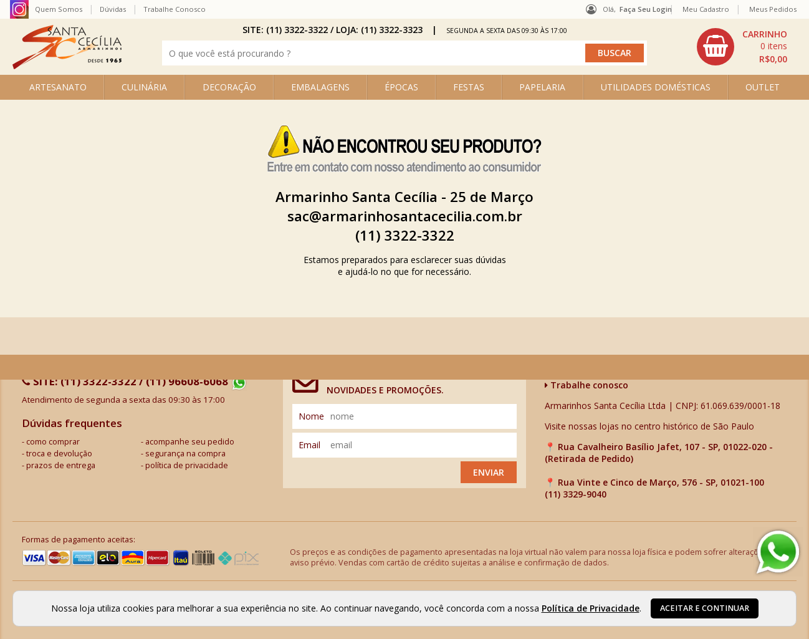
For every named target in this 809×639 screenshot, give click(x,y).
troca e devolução (59, 453)
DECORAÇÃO (229, 87)
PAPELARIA (542, 87)
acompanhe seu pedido (189, 441)
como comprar (53, 441)
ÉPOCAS (401, 87)
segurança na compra (185, 453)
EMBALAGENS (320, 87)
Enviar (488, 472)
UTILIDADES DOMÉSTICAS (656, 87)
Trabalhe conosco (586, 385)
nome (311, 416)
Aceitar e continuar (704, 608)
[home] (67, 66)
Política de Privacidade (590, 608)
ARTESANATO (58, 87)
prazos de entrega (60, 465)
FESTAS (468, 87)
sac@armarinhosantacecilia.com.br (404, 216)
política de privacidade (186, 465)
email (309, 445)
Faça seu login (646, 9)
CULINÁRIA (144, 87)
